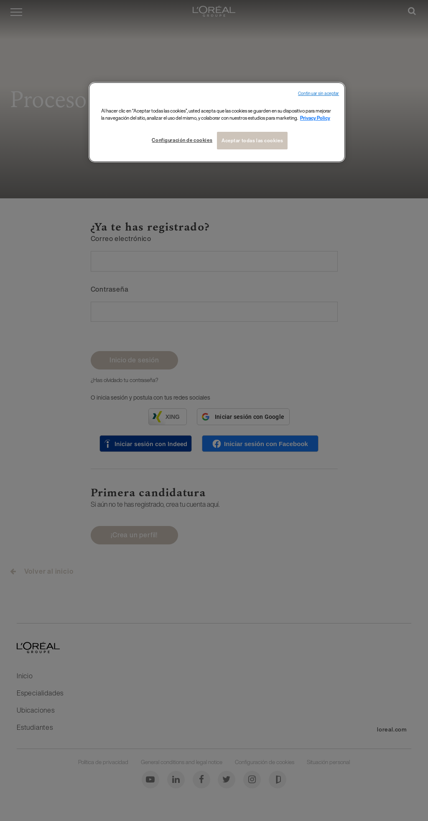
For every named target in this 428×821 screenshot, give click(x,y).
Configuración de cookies (182, 140)
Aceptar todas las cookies (252, 140)
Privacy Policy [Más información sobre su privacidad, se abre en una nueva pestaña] (315, 117)
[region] (217, 122)
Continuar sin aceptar (318, 93)
